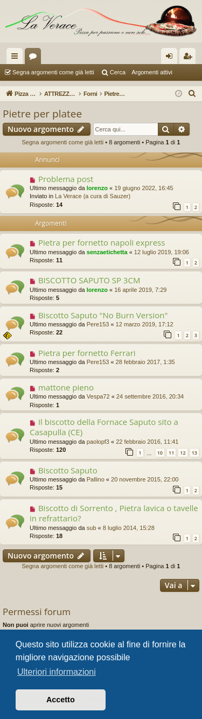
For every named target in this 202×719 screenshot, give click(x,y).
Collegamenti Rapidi (17, 58)
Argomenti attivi (151, 72)
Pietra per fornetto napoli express (101, 242)
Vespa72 (98, 396)
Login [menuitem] (171, 58)
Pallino (96, 479)
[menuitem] (192, 94)
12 (182, 452)
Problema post (65, 178)
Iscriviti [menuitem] (190, 58)
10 (160, 452)
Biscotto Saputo (67, 470)
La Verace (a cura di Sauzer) (92, 196)
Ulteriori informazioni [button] (56, 671)
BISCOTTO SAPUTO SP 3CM (89, 280)
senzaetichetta (107, 252)
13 (194, 452)
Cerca (118, 72)
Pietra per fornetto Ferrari (87, 352)
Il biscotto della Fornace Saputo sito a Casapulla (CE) (104, 426)
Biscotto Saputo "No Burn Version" (103, 315)
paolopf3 (98, 441)
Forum (35, 58)
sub (91, 528)
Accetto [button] (60, 699)
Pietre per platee (42, 114)
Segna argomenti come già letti (53, 72)
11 (171, 452)
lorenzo (97, 188)
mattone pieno (66, 387)
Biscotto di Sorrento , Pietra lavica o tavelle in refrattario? (114, 512)
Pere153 (98, 324)
